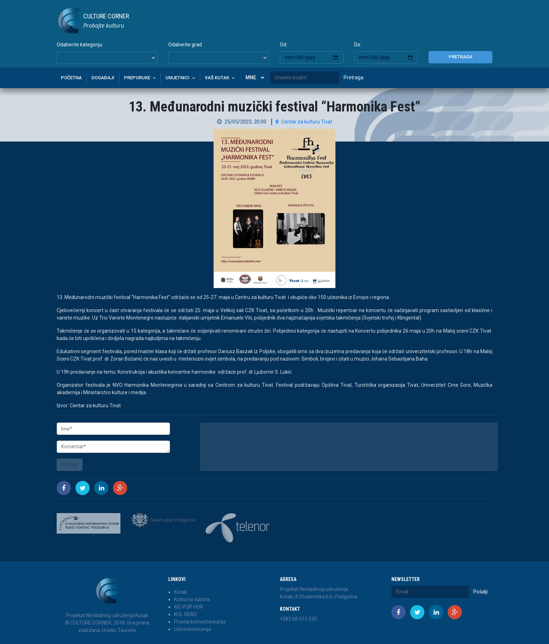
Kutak (180, 592)
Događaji (102, 77)
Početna (71, 77)
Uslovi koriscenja (192, 629)
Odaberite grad (185, 44)
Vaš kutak (217, 77)
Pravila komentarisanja (200, 622)
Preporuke (137, 77)
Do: (357, 44)
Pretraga (460, 56)
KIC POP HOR (188, 607)
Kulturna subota (192, 599)
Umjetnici (177, 77)
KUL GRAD (185, 614)
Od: (283, 44)
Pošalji (69, 464)
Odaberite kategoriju (79, 44)
